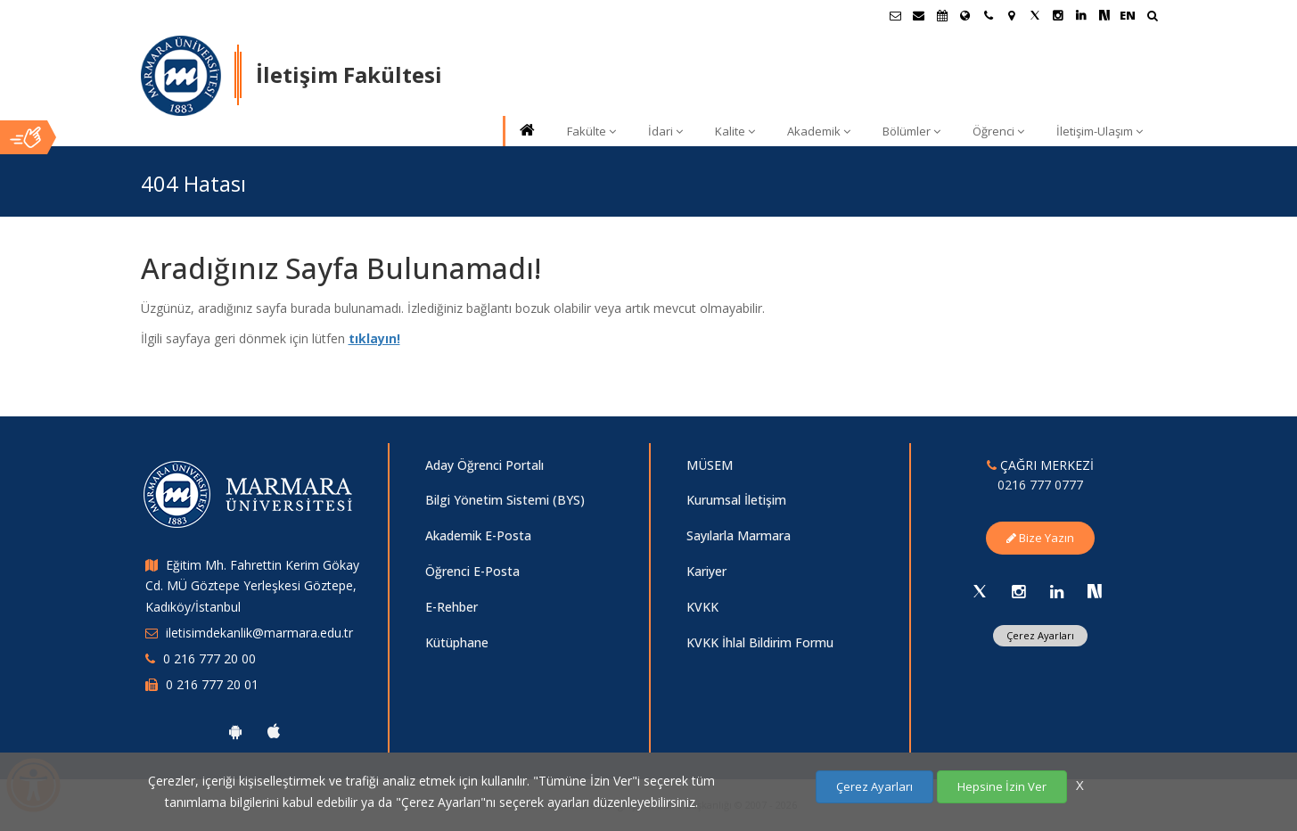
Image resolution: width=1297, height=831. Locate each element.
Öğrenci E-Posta (472, 571)
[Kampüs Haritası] (1012, 15)
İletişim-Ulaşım (1099, 131)
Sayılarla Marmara (738, 535)
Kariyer (706, 571)
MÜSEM (709, 465)
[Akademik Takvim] (942, 15)
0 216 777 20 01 (212, 684)
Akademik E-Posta (478, 535)
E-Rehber (451, 606)
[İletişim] (988, 15)
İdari (665, 131)
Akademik (818, 131)
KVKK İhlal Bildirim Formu (759, 642)
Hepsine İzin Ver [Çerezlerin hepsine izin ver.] (1002, 786)
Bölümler (911, 131)
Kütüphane (456, 642)
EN (1128, 15)
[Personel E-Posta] (919, 15)
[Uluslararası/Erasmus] (965, 15)
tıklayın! (374, 338)
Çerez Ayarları (1040, 635)
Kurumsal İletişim (736, 499)
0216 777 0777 (1040, 484)
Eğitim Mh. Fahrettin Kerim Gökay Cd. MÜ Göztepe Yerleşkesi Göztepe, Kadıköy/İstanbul (252, 586)
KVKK (702, 606)
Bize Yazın (1040, 538)
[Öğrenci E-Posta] (896, 15)
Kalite (735, 131)
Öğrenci (998, 131)
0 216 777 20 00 (209, 658)
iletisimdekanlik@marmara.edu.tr (259, 632)
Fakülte (591, 131)
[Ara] (1152, 17)
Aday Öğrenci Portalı (484, 465)
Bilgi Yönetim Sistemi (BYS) (505, 499)
